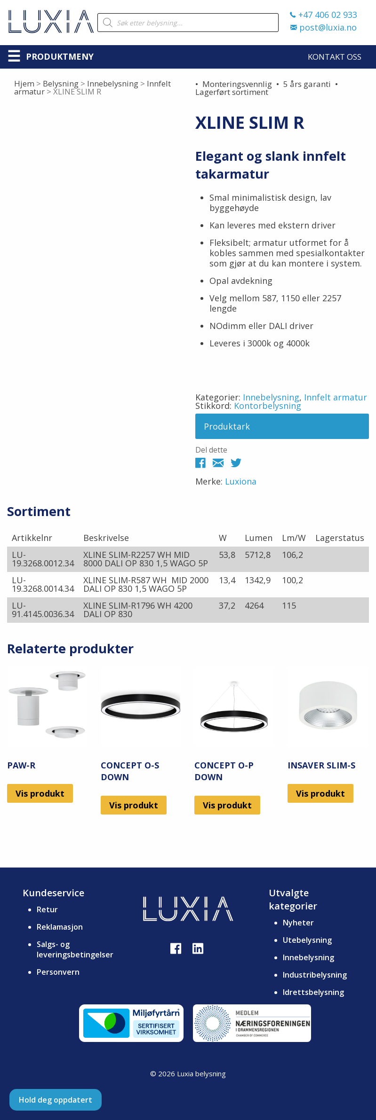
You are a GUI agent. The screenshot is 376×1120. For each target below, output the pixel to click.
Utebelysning (307, 940)
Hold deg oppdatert (55, 1100)
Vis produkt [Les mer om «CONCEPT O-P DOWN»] (227, 805)
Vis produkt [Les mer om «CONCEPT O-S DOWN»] (133, 805)
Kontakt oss (334, 56)
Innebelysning (112, 83)
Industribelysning (315, 975)
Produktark (227, 426)
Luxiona (240, 481)
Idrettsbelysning (313, 992)
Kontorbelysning (267, 405)
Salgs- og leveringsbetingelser (75, 949)
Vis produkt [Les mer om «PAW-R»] (40, 793)
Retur (47, 909)
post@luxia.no (323, 27)
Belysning (61, 83)
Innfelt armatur (335, 397)
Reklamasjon (60, 927)
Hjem (24, 83)
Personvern (58, 972)
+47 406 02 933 (323, 14)
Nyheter (298, 922)
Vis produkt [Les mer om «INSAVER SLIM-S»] (320, 793)
